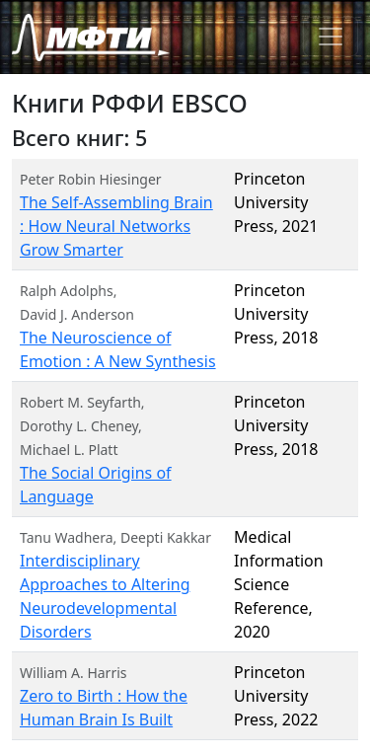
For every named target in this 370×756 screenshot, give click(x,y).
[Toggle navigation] (330, 36)
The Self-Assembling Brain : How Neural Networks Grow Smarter (116, 226)
